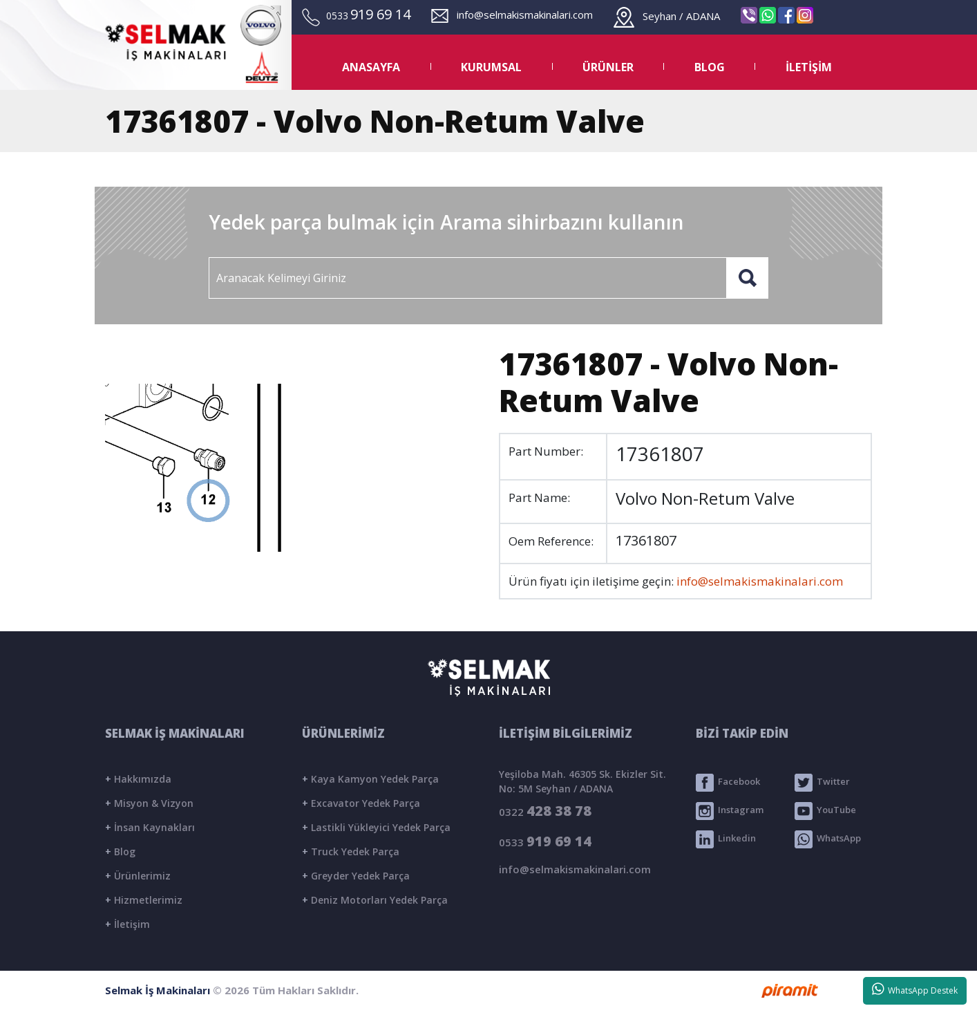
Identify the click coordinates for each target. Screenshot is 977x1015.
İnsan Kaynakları (150, 827)
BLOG (709, 67)
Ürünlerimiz (138, 875)
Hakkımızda (138, 778)
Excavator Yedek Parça (361, 803)
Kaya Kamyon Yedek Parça (370, 778)
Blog (120, 851)
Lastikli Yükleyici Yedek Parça (376, 827)
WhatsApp (828, 839)
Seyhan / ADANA (667, 16)
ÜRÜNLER (608, 67)
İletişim (127, 924)
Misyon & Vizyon (149, 803)
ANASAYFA (371, 67)
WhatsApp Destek (915, 989)
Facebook (728, 783)
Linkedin (726, 839)
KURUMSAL (491, 67)
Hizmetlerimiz (143, 899)
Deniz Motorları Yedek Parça (375, 899)
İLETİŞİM (809, 67)
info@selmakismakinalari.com (512, 14)
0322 (545, 810)
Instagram (729, 811)
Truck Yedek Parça (350, 851)
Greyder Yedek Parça (356, 875)
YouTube (825, 811)
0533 (545, 841)
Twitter (822, 783)
